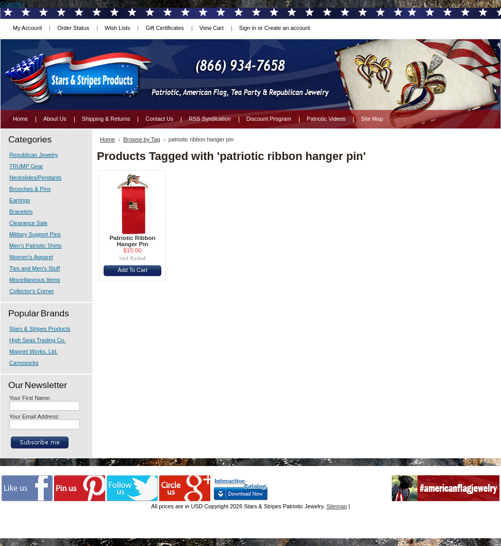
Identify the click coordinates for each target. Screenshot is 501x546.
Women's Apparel (31, 257)
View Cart (211, 28)
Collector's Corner (31, 291)
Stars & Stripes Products (39, 329)
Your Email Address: (34, 416)
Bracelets (20, 211)
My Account (27, 28)
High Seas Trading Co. (37, 340)
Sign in (247, 28)
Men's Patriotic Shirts (35, 246)
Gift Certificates (164, 28)
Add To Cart (132, 270)
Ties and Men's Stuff (34, 268)
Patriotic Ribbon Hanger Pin (132, 241)
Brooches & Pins (30, 189)
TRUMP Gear (26, 166)
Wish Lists (117, 28)
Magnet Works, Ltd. (33, 351)
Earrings (19, 200)
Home (107, 139)
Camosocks (24, 363)
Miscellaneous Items (34, 280)
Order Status (73, 28)
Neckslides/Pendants (35, 177)
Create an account (287, 28)
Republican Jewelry (33, 155)
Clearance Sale (28, 223)
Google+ (12, 4)
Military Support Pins (35, 234)
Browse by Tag (141, 139)
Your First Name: (30, 398)
